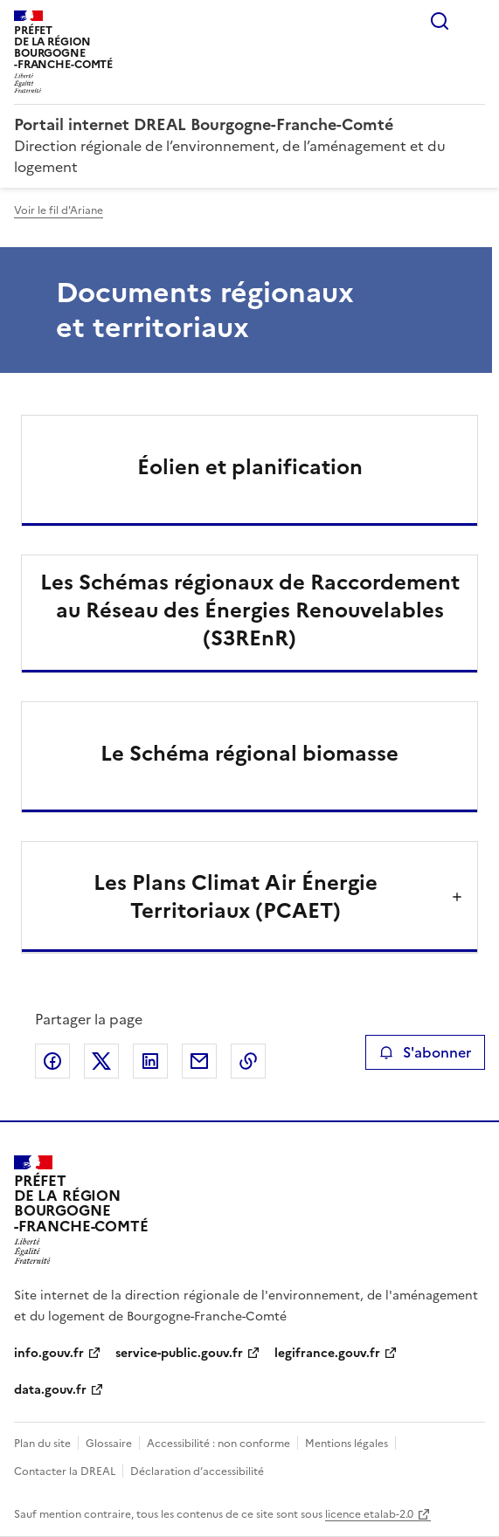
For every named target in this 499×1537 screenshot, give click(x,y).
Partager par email (199, 1061)
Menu (474, 20)
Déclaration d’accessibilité (197, 1471)
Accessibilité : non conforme (218, 1443)
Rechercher (439, 20)
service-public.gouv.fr (179, 1353)
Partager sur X (101, 1061)
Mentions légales (346, 1443)
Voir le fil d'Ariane (58, 210)
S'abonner (425, 1052)
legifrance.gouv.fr (327, 1353)
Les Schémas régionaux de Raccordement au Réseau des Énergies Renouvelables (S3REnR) (250, 610)
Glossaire (109, 1443)
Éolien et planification (250, 467)
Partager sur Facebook (52, 1061)
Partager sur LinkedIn (150, 1061)
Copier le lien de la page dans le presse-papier (248, 1061)
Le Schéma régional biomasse (249, 754)
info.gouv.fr (49, 1353)
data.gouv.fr (50, 1390)
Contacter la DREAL (64, 1471)
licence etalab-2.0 (369, 1514)
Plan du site (42, 1443)
